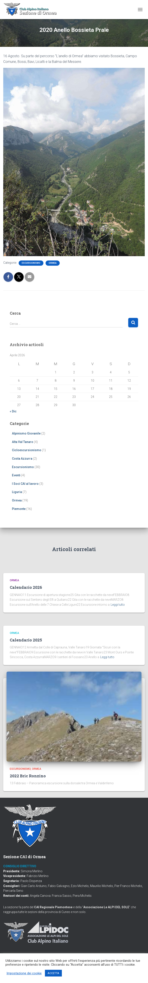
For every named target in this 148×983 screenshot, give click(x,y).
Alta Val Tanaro (22, 442)
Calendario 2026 (26, 587)
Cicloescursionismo (26, 450)
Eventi (16, 475)
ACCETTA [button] (53, 973)
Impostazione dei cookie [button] (24, 973)
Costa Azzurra (22, 458)
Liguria (17, 492)
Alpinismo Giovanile (26, 433)
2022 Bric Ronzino (28, 775)
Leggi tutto (118, 604)
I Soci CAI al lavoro (25, 483)
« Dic (13, 411)
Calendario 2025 (26, 640)
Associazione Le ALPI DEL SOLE (106, 907)
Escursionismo (31, 263)
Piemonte (19, 509)
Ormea (53, 263)
